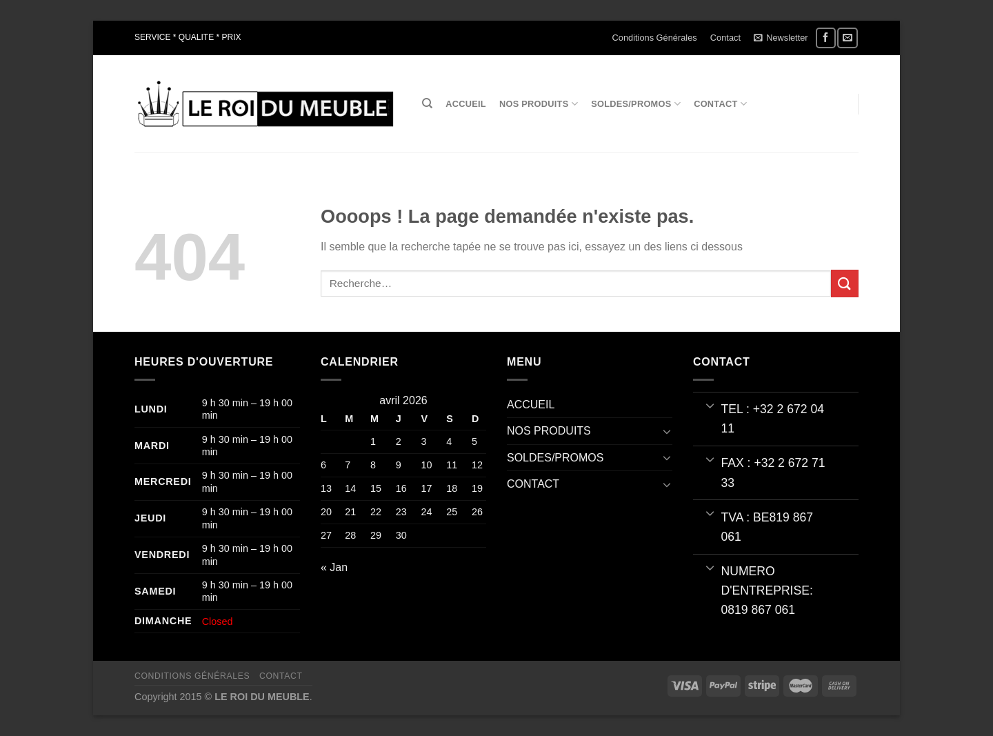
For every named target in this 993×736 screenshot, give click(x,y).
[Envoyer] (845, 283)
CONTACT (720, 103)
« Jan (334, 567)
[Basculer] (666, 431)
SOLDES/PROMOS (636, 103)
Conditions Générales (654, 37)
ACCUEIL (465, 104)
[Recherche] (427, 103)
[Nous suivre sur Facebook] (826, 38)
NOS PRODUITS (538, 103)
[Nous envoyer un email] (847, 38)
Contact (725, 37)
